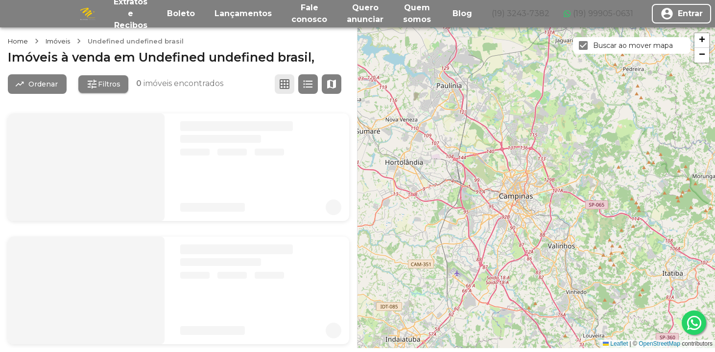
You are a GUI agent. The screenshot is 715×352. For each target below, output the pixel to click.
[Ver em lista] (308, 84)
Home (18, 41)
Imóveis (58, 41)
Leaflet (615, 343)
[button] (701, 40)
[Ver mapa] (331, 84)
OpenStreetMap (659, 343)
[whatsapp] (694, 322)
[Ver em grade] (284, 84)
